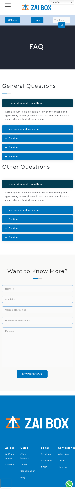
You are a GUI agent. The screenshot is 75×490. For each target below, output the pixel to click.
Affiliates (12, 20)
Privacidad (46, 461)
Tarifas (23, 464)
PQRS (44, 467)
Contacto (10, 464)
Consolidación (27, 471)
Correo (61, 461)
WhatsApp (63, 454)
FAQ (22, 477)
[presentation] (6, 483)
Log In (37, 20)
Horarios (62, 467)
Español (53, 2)
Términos (46, 454)
